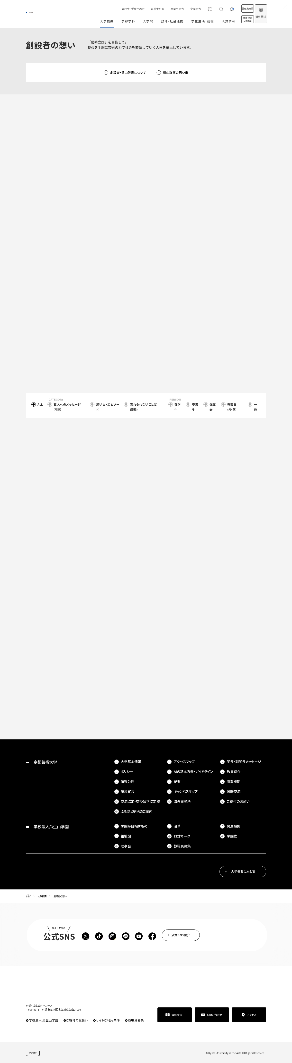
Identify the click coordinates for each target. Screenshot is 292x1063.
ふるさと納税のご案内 (137, 811)
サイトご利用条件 (108, 1020)
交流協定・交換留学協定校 (140, 801)
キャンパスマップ (186, 791)
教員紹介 (233, 771)
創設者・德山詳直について (128, 72)
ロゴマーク (182, 836)
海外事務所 (182, 801)
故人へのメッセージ (67, 407)
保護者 (213, 407)
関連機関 (233, 826)
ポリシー (127, 771)
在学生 (177, 407)
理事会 (126, 846)
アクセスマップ (184, 761)
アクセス (251, 1015)
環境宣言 (127, 791)
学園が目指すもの (134, 826)
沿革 (177, 826)
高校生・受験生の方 (117, 9)
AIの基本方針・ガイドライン (193, 771)
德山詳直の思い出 (175, 72)
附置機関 (233, 781)
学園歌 (232, 836)
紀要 (177, 781)
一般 (255, 407)
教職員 (232, 407)
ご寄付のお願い (238, 801)
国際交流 (233, 791)
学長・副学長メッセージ (244, 761)
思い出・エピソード (107, 407)
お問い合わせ (214, 1015)
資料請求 (256, 16)
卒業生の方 (162, 9)
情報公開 (127, 781)
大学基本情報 (131, 761)
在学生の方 (142, 9)
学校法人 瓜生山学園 (43, 1020)
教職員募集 (182, 846)
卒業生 (195, 407)
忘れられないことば (143, 407)
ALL (40, 404)
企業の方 (180, 9)
